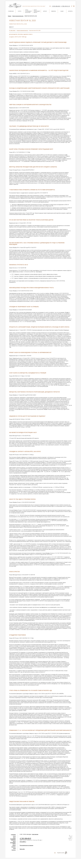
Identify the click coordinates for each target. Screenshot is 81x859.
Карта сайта (22, 849)
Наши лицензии (35, 834)
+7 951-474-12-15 (65, 6)
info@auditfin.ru (23, 841)
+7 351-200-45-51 (56, 6)
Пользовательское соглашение (26, 845)
